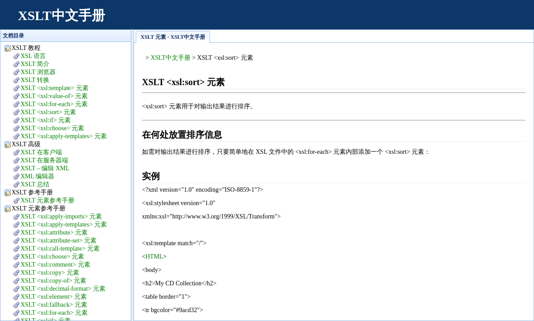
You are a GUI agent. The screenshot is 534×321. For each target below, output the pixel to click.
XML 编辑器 (37, 176)
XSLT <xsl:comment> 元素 (55, 264)
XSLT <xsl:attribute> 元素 (54, 232)
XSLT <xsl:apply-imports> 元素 (61, 216)
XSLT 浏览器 (38, 72)
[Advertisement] (363, 20)
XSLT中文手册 (61, 15)
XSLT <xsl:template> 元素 (54, 88)
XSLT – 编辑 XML (44, 168)
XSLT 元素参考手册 (47, 200)
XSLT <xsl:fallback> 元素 (53, 304)
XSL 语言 (33, 56)
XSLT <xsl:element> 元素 (53, 296)
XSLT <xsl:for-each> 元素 (54, 104)
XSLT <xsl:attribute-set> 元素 (58, 240)
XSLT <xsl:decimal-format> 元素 (62, 288)
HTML (154, 256)
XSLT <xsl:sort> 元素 (48, 112)
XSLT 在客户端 (41, 152)
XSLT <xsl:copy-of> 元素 (53, 280)
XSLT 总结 (34, 184)
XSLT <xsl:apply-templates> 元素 (63, 136)
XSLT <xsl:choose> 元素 (52, 128)
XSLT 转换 (34, 80)
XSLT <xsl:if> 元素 (45, 120)
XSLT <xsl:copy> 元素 (49, 272)
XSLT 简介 (34, 64)
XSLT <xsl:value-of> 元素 (54, 96)
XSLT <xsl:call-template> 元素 (60, 248)
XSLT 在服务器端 (44, 160)
